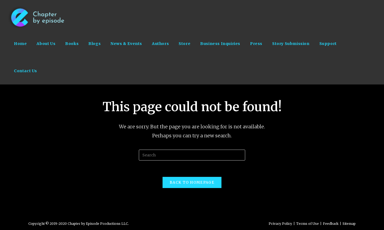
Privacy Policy (280, 224)
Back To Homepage (192, 182)
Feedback (330, 224)
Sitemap (349, 224)
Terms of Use (307, 224)
